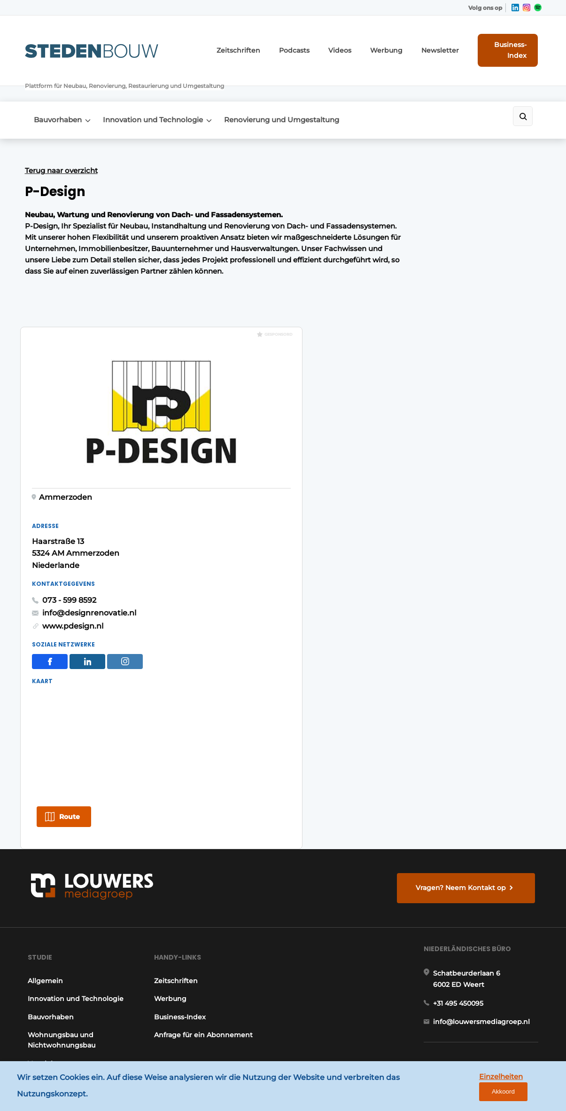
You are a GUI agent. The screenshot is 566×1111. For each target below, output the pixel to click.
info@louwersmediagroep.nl (484, 839)
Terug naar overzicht (61, 133)
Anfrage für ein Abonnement (203, 844)
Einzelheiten (477, 1088)
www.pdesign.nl (413, 379)
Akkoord (531, 1088)
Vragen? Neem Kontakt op (464, 686)
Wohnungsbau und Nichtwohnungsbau (59, 849)
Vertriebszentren (54, 873)
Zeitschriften (255, 42)
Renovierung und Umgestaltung (294, 85)
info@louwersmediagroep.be (485, 980)
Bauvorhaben (58, 85)
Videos (347, 42)
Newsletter (436, 42)
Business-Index (506, 42)
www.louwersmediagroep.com (489, 1028)
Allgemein (42, 790)
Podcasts (305, 42)
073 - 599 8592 (410, 353)
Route (410, 571)
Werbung (388, 42)
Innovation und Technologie (159, 85)
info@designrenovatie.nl (430, 366)
